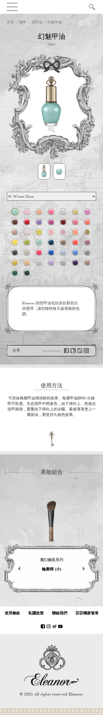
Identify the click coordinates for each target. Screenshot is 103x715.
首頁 (10, 22)
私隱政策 (36, 613)
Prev (16, 568)
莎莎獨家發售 (87, 613)
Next (86, 568)
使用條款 (12, 613)
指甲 (22, 22)
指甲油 (37, 22)
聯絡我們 (59, 613)
